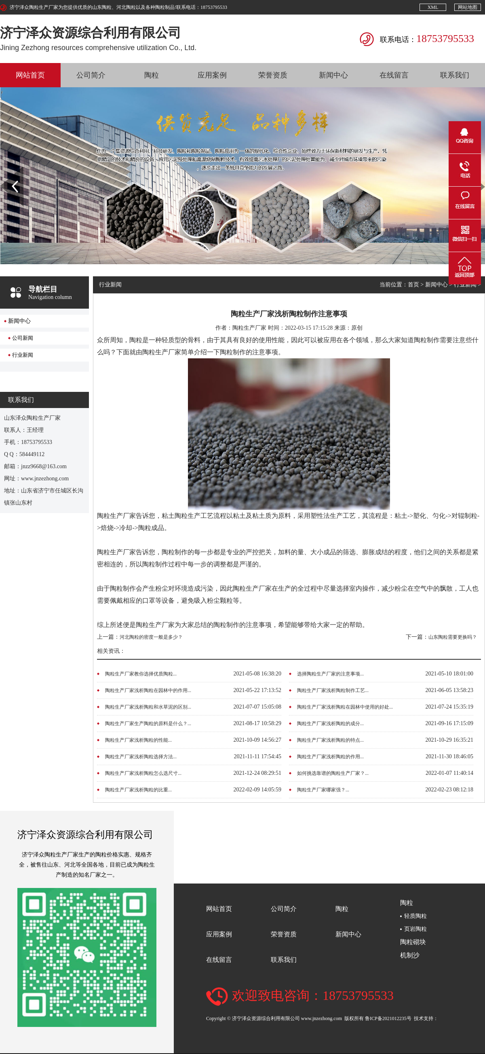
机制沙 (410, 955)
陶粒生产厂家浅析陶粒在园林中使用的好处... (345, 707)
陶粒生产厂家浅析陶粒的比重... (138, 790)
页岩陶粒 (415, 929)
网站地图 (467, 7)
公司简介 (90, 75)
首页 (413, 285)
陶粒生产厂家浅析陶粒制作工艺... (333, 690)
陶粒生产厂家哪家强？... (323, 790)
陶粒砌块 (413, 941)
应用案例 (212, 75)
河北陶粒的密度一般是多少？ (151, 637)
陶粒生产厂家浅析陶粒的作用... (330, 756)
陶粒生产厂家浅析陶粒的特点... (330, 740)
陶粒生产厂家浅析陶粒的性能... (138, 740)
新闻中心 (333, 75)
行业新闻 (22, 355)
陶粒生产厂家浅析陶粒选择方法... (141, 756)
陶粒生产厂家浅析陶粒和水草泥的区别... (148, 707)
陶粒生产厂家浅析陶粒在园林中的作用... (148, 690)
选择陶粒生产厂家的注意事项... (330, 674)
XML (433, 7)
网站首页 (30, 75)
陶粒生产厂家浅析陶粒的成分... (330, 723)
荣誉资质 (272, 75)
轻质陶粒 (415, 916)
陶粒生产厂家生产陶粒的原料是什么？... (148, 723)
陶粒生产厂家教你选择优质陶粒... (141, 674)
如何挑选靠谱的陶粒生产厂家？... (333, 773)
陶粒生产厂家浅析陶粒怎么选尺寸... (143, 773)
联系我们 (454, 75)
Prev (4, 170)
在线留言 (394, 75)
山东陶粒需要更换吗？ (452, 637)
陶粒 (151, 75)
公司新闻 (22, 338)
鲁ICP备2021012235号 (388, 1018)
